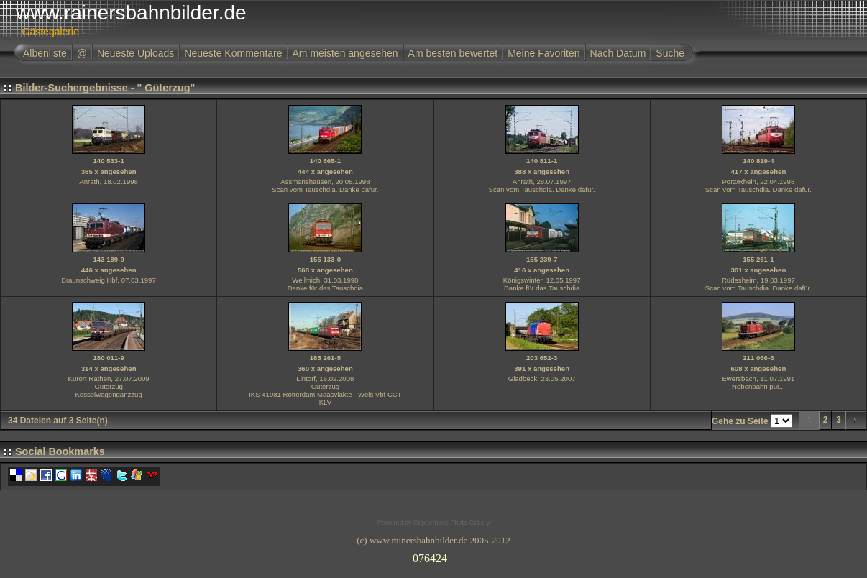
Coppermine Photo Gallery (451, 522)
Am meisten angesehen (345, 53)
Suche (670, 53)
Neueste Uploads (135, 53)
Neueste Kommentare (233, 53)
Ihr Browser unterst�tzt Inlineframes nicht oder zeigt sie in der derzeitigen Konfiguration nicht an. (433, 555)
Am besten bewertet (453, 53)
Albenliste (45, 53)
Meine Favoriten (543, 53)
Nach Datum (618, 53)
